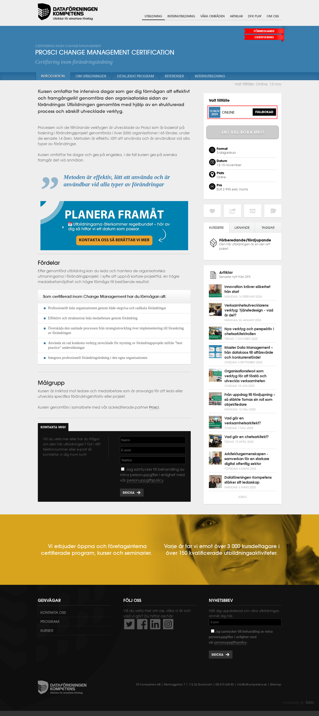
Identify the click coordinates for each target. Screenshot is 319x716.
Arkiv (242, 497)
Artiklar (236, 16)
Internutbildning (181, 16)
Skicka (128, 492)
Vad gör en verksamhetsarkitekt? (242, 420)
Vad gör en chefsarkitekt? (246, 436)
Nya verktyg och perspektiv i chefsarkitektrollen (249, 331)
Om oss (273, 16)
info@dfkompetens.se (252, 684)
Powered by (298, 703)
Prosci (154, 407)
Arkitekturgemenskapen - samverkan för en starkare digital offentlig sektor (246, 459)
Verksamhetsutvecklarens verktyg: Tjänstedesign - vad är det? (248, 310)
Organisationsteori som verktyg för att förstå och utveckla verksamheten (245, 376)
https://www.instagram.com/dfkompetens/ (168, 624)
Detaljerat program (135, 76)
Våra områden (212, 16)
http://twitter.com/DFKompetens (129, 624)
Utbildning (153, 16)
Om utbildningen (91, 76)
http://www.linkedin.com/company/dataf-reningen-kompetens (155, 624)
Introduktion (53, 76)
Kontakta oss (53, 612)
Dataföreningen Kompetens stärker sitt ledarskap (248, 480)
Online (228, 112)
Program (49, 621)
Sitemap (275, 684)
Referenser (174, 76)
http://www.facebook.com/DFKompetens (142, 624)
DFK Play (254, 16)
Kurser (46, 630)
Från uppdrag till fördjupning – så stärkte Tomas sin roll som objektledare (249, 399)
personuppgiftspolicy (145, 480)
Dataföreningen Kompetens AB (67, 11)
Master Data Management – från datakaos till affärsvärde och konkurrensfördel (248, 352)
